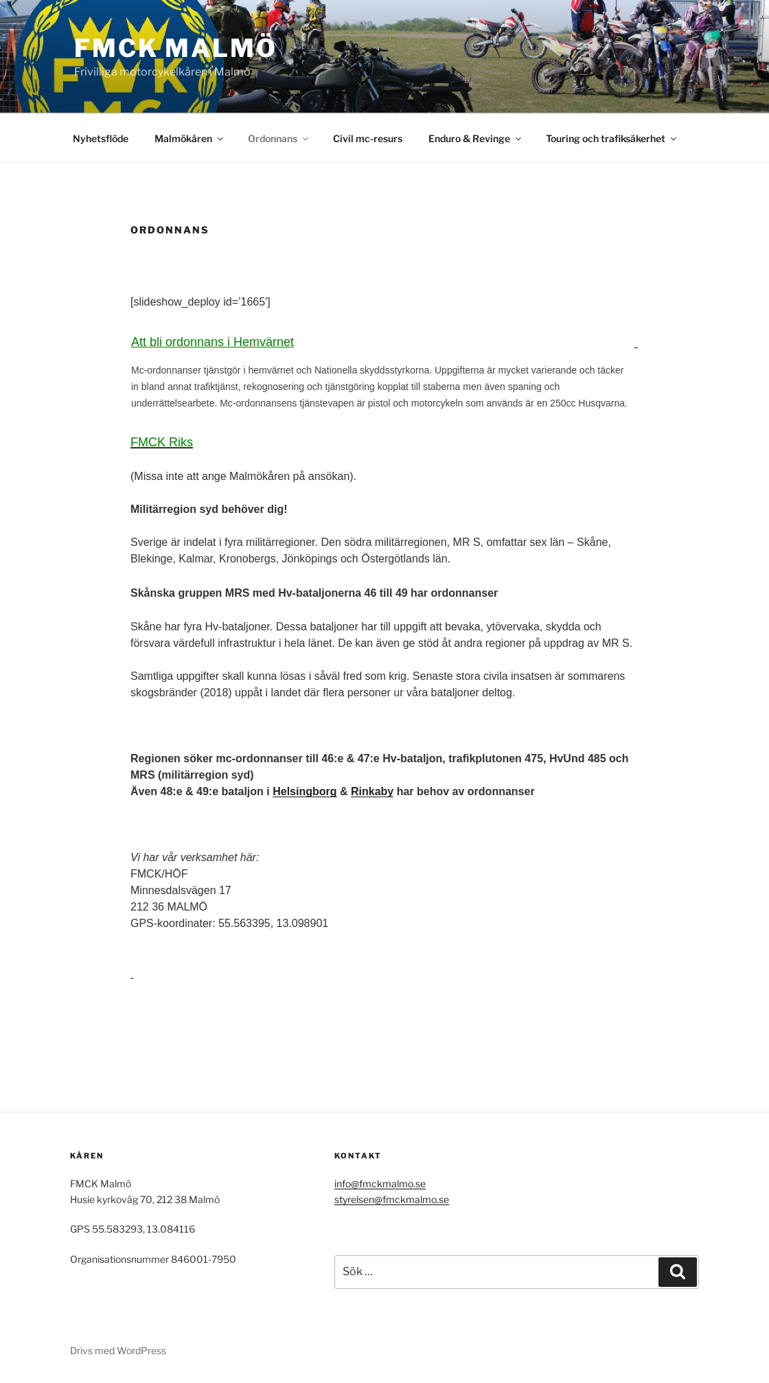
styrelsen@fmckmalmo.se (391, 1199)
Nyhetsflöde (100, 138)
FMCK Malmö (175, 48)
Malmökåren (189, 138)
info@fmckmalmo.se (380, 1183)
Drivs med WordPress (118, 1350)
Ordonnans (279, 138)
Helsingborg (304, 791)
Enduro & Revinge (475, 138)
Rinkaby (372, 791)
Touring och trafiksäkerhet (612, 138)
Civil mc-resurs (367, 138)
